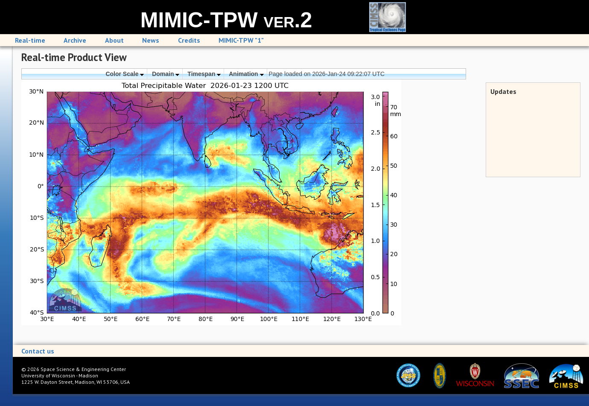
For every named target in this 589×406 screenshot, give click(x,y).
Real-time (30, 40)
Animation (246, 73)
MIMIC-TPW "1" (241, 40)
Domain (165, 73)
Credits (189, 40)
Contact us (37, 351)
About (114, 40)
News (150, 40)
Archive (75, 40)
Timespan (204, 73)
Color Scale (124, 73)
